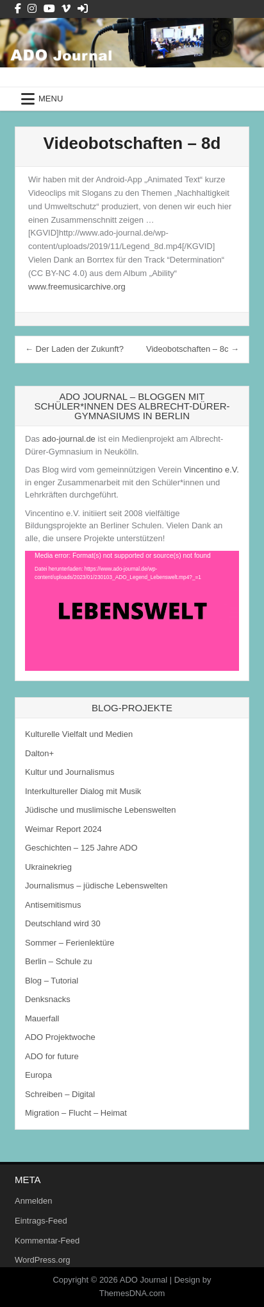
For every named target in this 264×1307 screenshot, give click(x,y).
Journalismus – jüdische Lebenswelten (96, 885)
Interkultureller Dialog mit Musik (83, 791)
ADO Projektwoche (60, 1037)
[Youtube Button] (49, 8)
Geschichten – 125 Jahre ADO (81, 848)
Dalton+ (39, 753)
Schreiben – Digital (60, 1094)
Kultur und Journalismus (69, 772)
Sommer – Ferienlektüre (69, 943)
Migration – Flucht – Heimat (76, 1113)
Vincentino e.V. (211, 469)
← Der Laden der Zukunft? (74, 349)
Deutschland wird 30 (63, 923)
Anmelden (34, 1201)
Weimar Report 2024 (63, 829)
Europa (38, 1075)
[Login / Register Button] (83, 8)
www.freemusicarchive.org (77, 286)
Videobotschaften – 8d (132, 143)
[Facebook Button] (18, 8)
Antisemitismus (53, 905)
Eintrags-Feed (41, 1220)
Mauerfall (42, 1018)
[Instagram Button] (32, 8)
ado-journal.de (68, 439)
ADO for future (52, 1056)
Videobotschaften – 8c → (192, 349)
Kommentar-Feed (47, 1240)
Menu (50, 98)
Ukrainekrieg (48, 867)
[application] (132, 611)
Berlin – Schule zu (58, 961)
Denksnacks (47, 999)
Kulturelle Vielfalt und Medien (79, 734)
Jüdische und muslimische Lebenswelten (100, 810)
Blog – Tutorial (51, 980)
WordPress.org (42, 1260)
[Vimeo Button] (66, 8)
